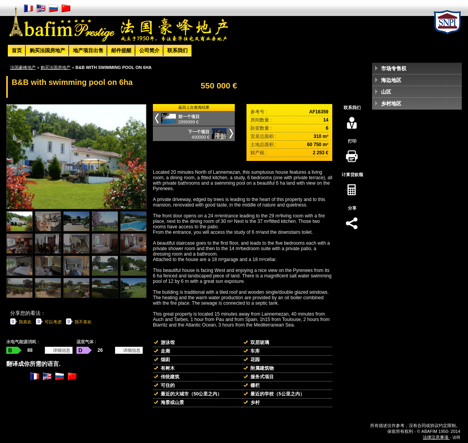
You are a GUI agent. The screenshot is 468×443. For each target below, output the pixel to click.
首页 (17, 50)
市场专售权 (393, 68)
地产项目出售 (88, 50)
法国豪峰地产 (23, 67)
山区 (386, 92)
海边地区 (391, 80)
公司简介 (149, 50)
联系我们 (177, 50)
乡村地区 (391, 103)
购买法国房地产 (47, 50)
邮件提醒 (121, 50)
